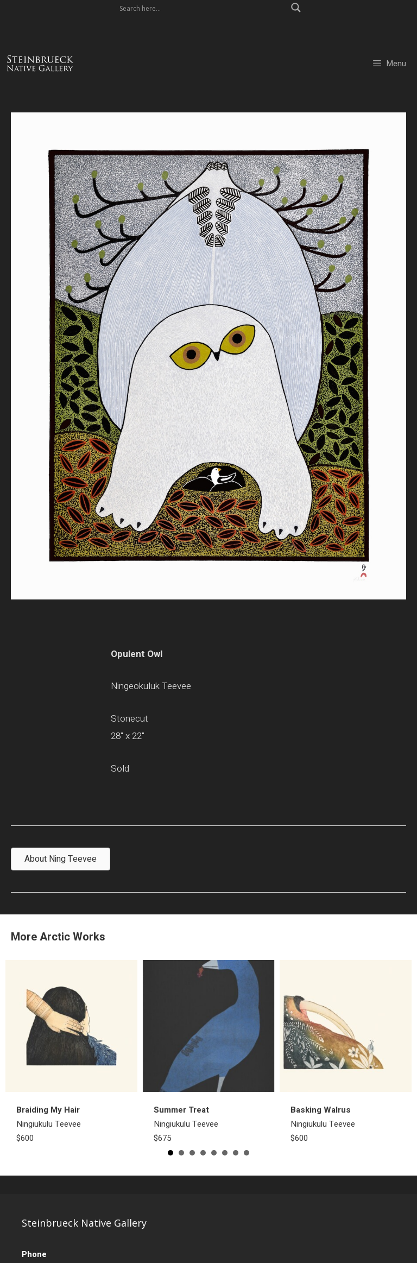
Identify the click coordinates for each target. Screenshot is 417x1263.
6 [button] (225, 1152)
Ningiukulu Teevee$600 (48, 1124)
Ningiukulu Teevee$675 (186, 1124)
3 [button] (192, 1152)
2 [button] (181, 1152)
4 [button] (203, 1152)
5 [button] (214, 1152)
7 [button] (235, 1152)
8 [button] (246, 1152)
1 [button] (170, 1152)
